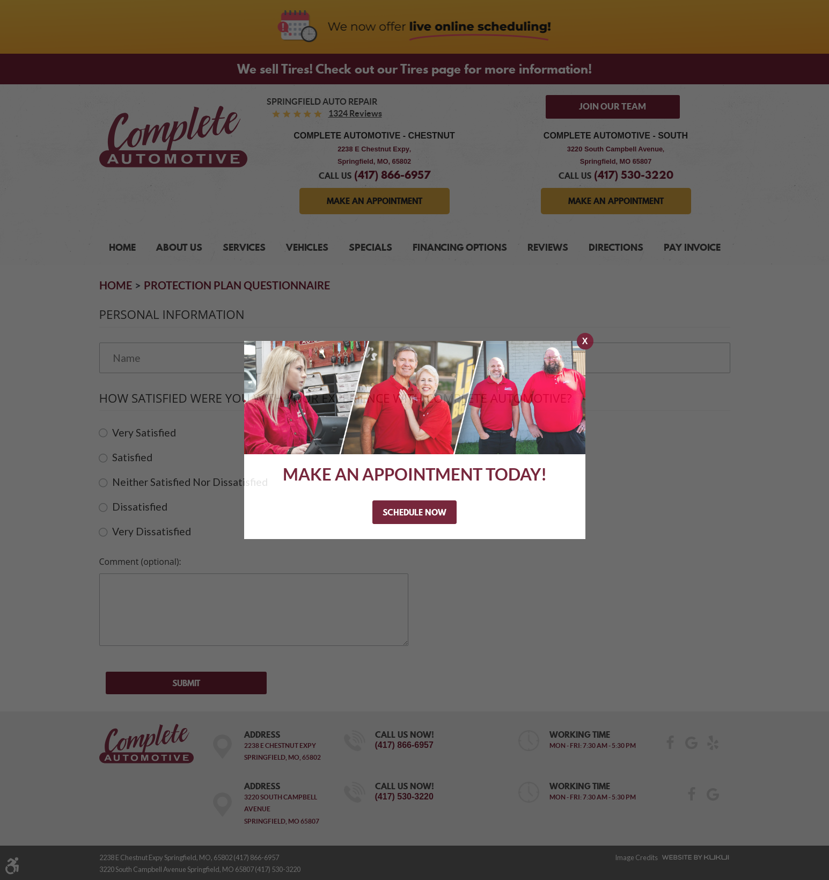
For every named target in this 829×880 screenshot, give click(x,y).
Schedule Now (414, 512)
